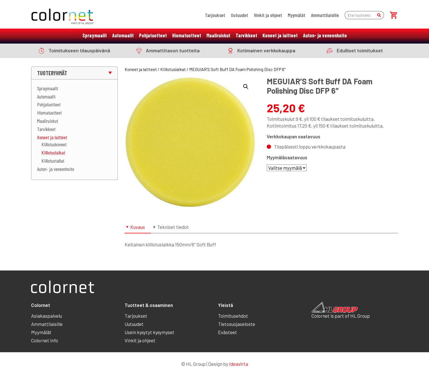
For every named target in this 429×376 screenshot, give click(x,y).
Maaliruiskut (218, 35)
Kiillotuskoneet (54, 144)
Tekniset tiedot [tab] (173, 227)
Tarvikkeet (246, 35)
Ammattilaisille (325, 15)
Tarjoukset (215, 15)
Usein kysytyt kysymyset (149, 332)
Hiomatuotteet (186, 35)
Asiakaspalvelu (46, 316)
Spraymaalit (94, 35)
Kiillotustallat (52, 161)
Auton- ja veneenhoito (325, 35)
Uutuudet (239, 15)
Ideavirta (238, 364)
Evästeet (227, 332)
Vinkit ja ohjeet (268, 15)
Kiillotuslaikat (53, 152)
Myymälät (296, 15)
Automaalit (123, 35)
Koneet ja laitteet (280, 35)
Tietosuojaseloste (236, 324)
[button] (246, 86)
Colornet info (44, 340)
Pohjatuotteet (153, 35)
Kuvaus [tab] (137, 227)
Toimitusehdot (233, 316)
